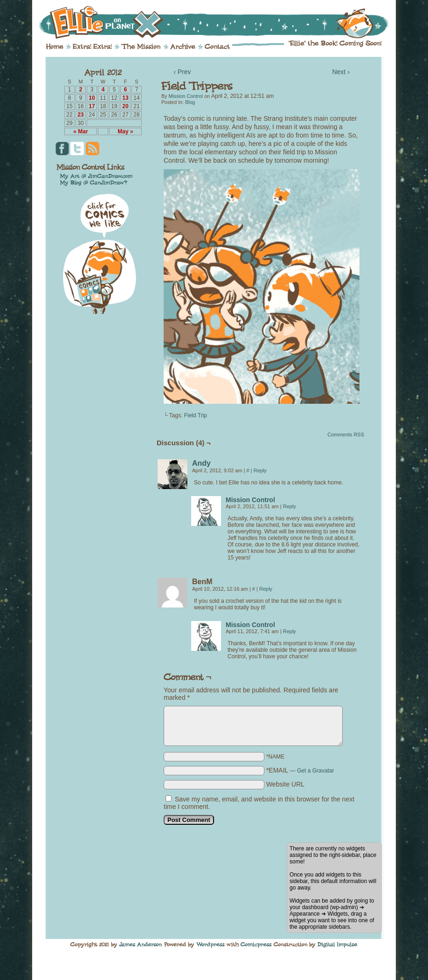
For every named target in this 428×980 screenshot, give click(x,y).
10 (92, 98)
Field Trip (195, 415)
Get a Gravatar (315, 770)
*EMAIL (300, 770)
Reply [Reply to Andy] (260, 470)
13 (125, 98)
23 (80, 114)
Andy (201, 463)
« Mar (80, 131)
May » (125, 131)
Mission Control (185, 96)
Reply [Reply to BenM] (265, 589)
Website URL (285, 784)
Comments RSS (345, 434)
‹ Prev (182, 72)
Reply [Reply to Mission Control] (289, 506)
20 (125, 106)
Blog (190, 102)
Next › (340, 72)
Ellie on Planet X (220, 22)
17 (92, 106)
